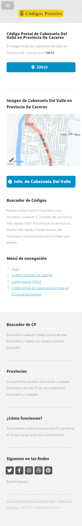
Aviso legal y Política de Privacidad (31, 501)
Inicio (15, 268)
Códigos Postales (43, 13)
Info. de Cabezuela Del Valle (42, 181)
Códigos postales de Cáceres (31, 275)
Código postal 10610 (26, 281)
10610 (42, 67)
